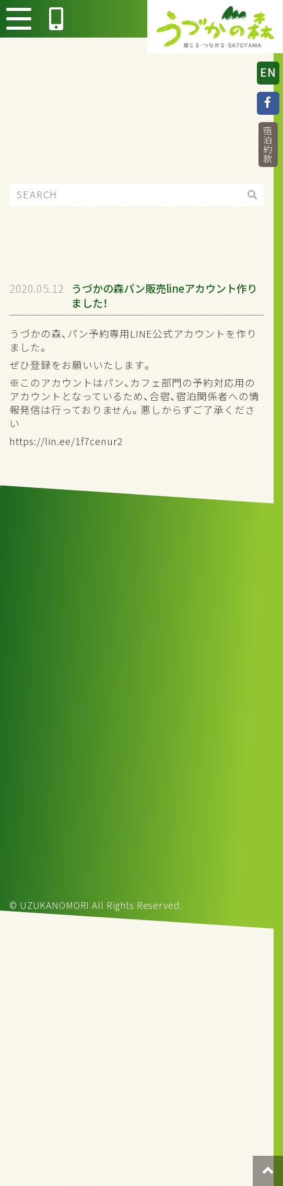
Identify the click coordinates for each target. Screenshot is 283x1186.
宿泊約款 (268, 144)
